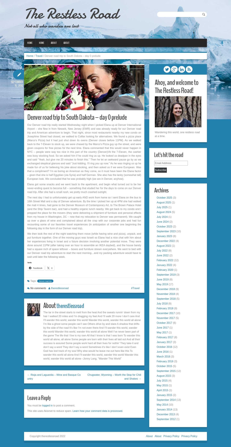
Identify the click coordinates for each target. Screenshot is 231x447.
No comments (38, 289)
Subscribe (161, 170)
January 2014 (165, 410)
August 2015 (164, 376)
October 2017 (165, 323)
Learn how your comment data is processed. (98, 412)
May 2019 (163, 284)
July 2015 (162, 381)
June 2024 (163, 222)
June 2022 (163, 256)
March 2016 (164, 357)
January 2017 (165, 342)
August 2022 (164, 246)
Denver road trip (45, 282)
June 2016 (163, 352)
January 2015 (165, 395)
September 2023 (166, 231)
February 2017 (165, 337)
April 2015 (163, 390)
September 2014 (166, 400)
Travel (39, 56)
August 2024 (164, 212)
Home (29, 43)
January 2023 (165, 236)
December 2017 (166, 313)
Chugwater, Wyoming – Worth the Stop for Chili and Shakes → (114, 378)
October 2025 (165, 198)
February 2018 (165, 309)
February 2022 (165, 260)
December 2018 (166, 289)
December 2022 (166, 241)
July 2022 (162, 251)
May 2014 (163, 405)
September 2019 (166, 275)
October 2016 (165, 347)
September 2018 (166, 299)
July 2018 (162, 304)
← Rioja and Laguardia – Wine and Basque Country (54, 378)
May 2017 (163, 333)
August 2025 (164, 203)
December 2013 (166, 414)
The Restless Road (79, 13)
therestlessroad (59, 289)
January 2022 (165, 265)
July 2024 (162, 217)
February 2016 (165, 361)
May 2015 (163, 386)
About (54, 43)
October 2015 (165, 366)
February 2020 (165, 270)
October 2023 (165, 227)
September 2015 (166, 371)
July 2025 (162, 207)
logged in (47, 406)
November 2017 (166, 318)
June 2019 (163, 280)
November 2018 (166, 294)
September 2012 (166, 419)
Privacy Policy (171, 436)
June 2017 (163, 328)
